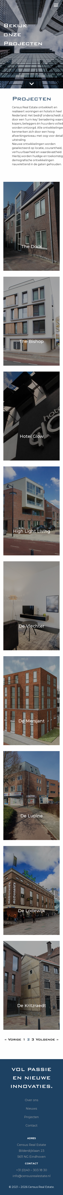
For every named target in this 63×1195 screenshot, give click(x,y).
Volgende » (47, 1039)
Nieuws (31, 1108)
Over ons (31, 1100)
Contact (31, 1125)
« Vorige (13, 1039)
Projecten (31, 1117)
